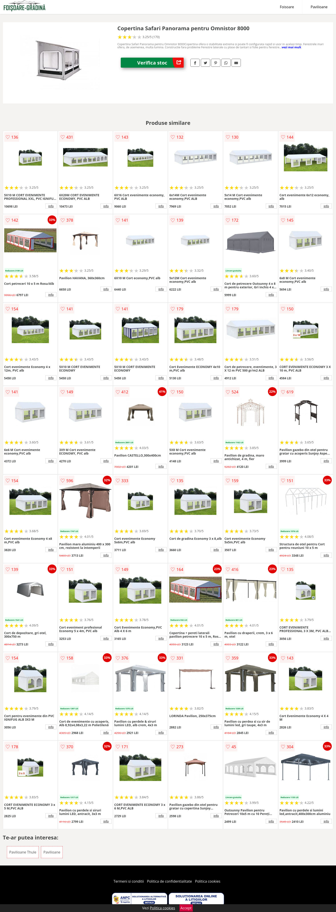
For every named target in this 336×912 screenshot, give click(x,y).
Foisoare (287, 6)
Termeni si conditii (128, 881)
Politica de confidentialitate (169, 881)
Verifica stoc (160, 63)
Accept (186, 908)
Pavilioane (319, 6)
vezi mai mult (291, 47)
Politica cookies (207, 881)
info (51, 206)
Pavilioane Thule (22, 852)
